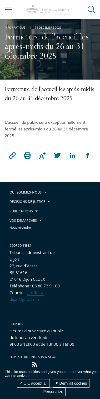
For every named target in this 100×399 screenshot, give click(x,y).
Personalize (53, 392)
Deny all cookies (71, 383)
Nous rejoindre (20, 228)
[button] (91, 9)
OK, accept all (33, 383)
